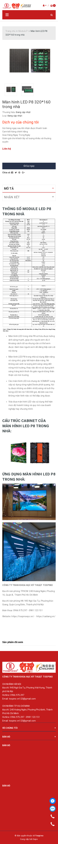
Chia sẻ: (6, 172)
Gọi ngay (29, 166)
